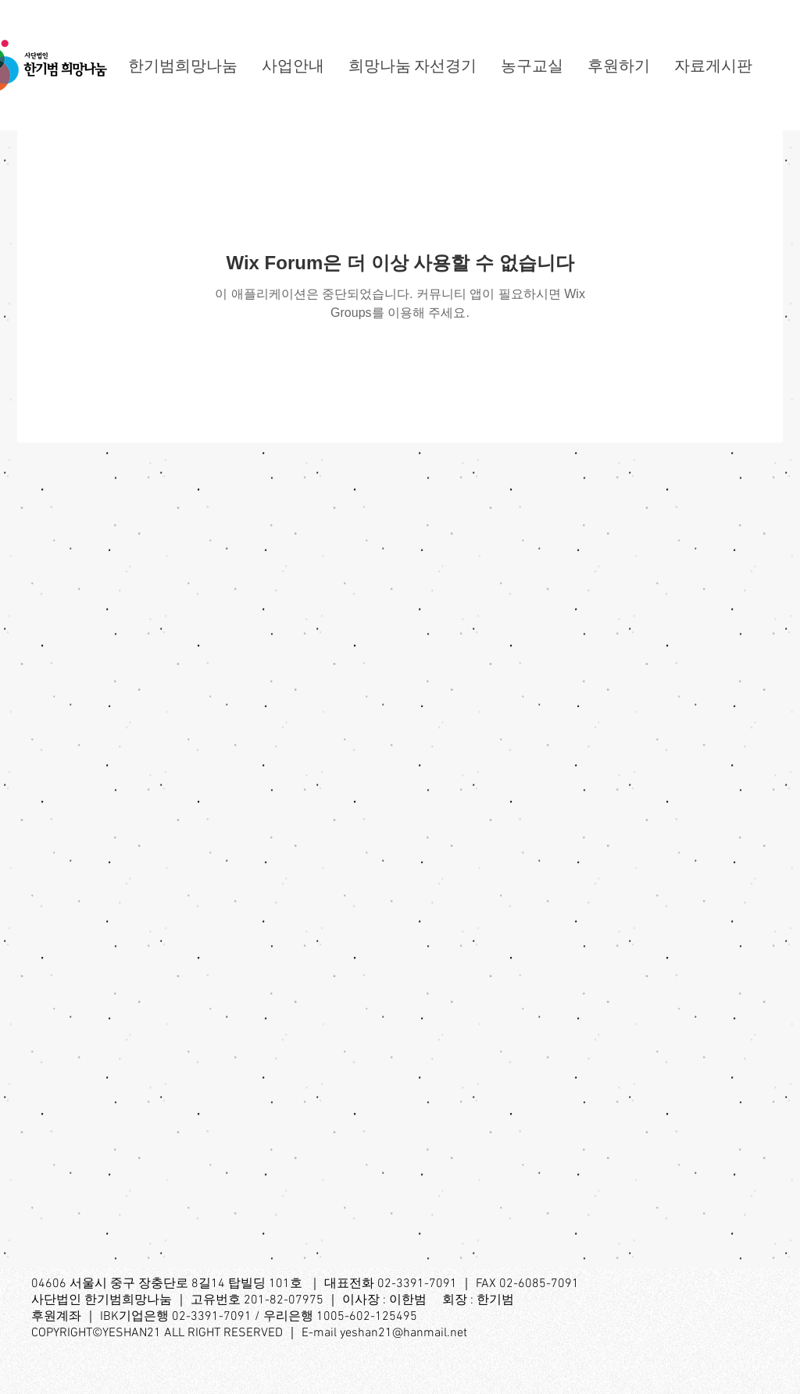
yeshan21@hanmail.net (403, 1333)
